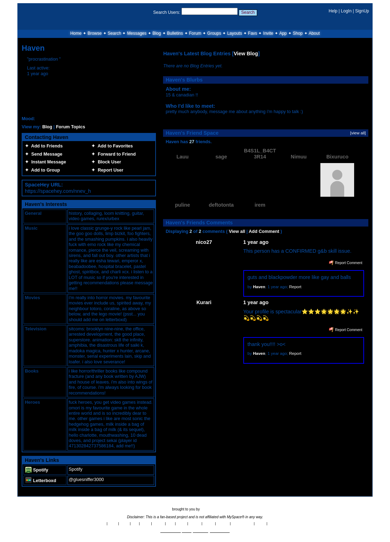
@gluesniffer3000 (86, 479)
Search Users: (166, 12)
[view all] (358, 133)
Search (248, 12)
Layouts (234, 33)
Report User (109, 170)
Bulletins (175, 33)
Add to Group (44, 170)
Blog (156, 33)
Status (261, 523)
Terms (181, 523)
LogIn (346, 11)
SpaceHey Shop (281, 523)
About (314, 33)
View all (237, 231)
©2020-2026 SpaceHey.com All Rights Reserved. (194, 531)
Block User (108, 162)
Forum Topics (70, 126)
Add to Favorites (114, 146)
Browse (94, 33)
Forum (195, 33)
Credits (158, 523)
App (283, 33)
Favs (252, 33)
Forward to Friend (115, 154)
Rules (124, 523)
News (112, 523)
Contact (223, 523)
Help (333, 11)
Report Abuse (242, 523)
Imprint (209, 523)
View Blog (246, 53)
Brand (145, 523)
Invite (268, 33)
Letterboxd (40, 480)
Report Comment (345, 263)
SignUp (362, 11)
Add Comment (264, 231)
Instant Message (47, 162)
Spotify (36, 470)
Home (76, 33)
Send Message (46, 154)
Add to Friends (46, 146)
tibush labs (209, 509)
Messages (137, 33)
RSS (170, 523)
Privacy (194, 523)
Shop (298, 33)
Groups (214, 33)
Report (295, 287)
